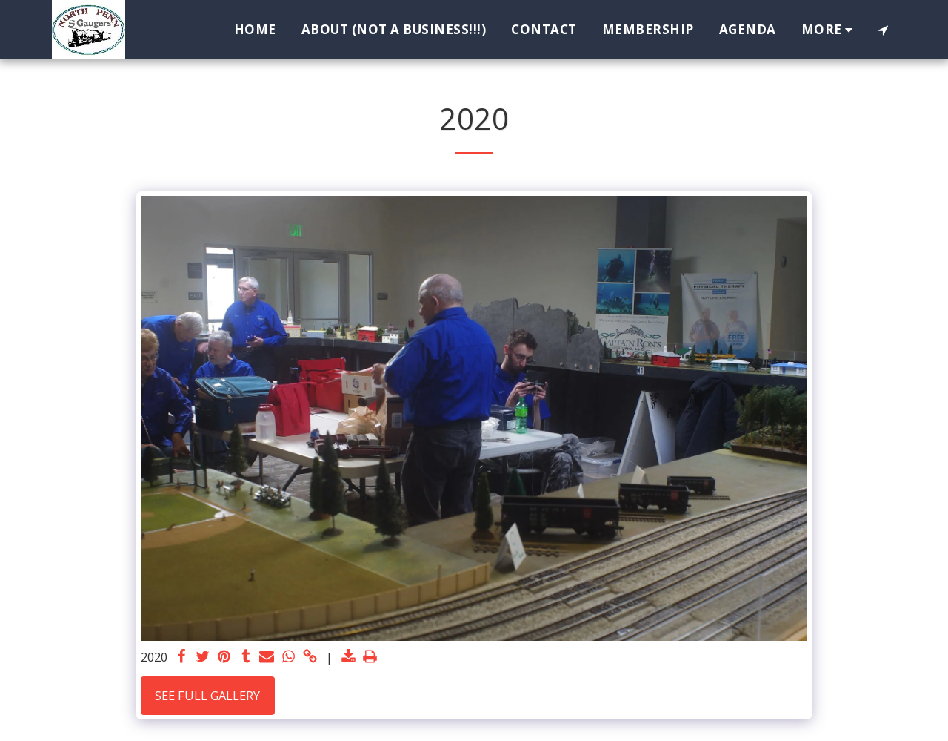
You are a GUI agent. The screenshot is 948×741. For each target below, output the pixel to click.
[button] (883, 29)
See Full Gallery (207, 695)
